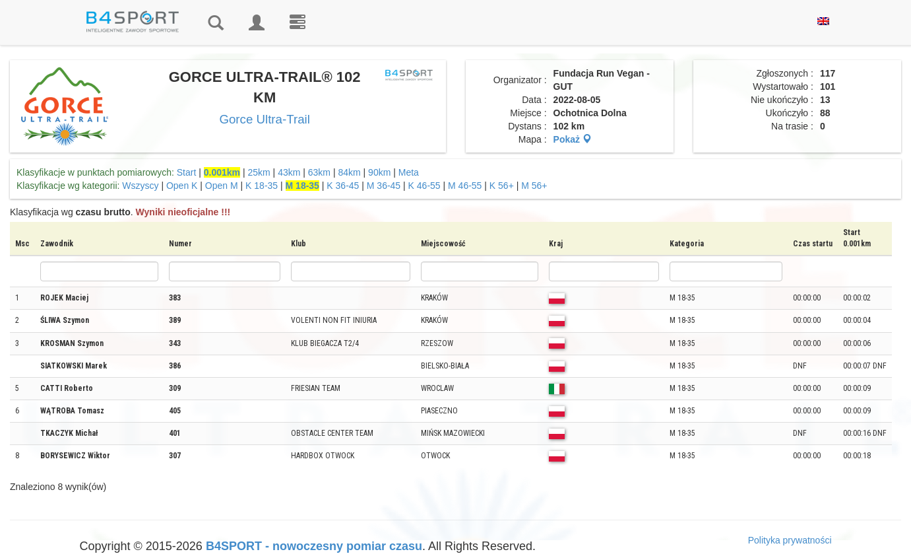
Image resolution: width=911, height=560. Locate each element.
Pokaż (572, 139)
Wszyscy (140, 185)
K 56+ (501, 185)
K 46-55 (424, 185)
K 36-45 (343, 185)
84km (349, 172)
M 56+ (534, 185)
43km (289, 172)
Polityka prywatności (790, 540)
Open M (221, 185)
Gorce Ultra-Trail (264, 119)
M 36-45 (383, 185)
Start (187, 172)
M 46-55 (465, 185)
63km (319, 172)
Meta (408, 172)
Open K (181, 185)
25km (258, 172)
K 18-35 (261, 185)
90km (379, 172)
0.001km (222, 172)
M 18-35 (302, 185)
